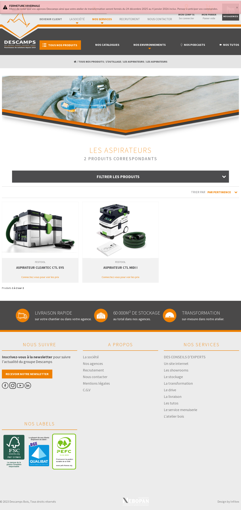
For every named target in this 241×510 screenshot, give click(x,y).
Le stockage (173, 376)
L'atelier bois (174, 416)
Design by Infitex (228, 501)
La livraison (173, 396)
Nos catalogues (107, 45)
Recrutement (129, 19)
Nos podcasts (192, 45)
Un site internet (176, 363)
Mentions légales (96, 383)
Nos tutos (229, 45)
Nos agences (93, 363)
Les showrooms (176, 370)
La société (77, 19)
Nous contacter (159, 19)
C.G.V (86, 389)
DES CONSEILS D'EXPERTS (184, 357)
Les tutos (171, 403)
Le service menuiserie (180, 409)
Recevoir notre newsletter (27, 374)
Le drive (170, 389)
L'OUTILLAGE (113, 61)
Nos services (102, 19)
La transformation (178, 383)
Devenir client (51, 19)
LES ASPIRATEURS (133, 61)
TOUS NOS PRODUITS (91, 61)
